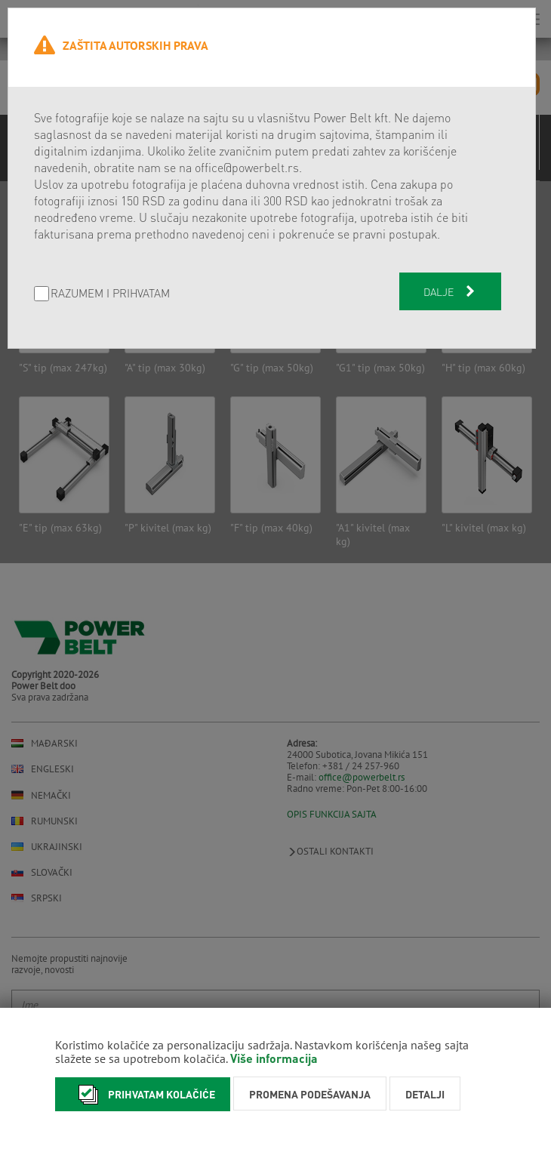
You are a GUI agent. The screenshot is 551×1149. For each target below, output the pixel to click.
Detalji (425, 1094)
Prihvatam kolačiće (142, 1094)
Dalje (450, 291)
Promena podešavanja (310, 1094)
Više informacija (274, 1058)
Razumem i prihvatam (110, 294)
